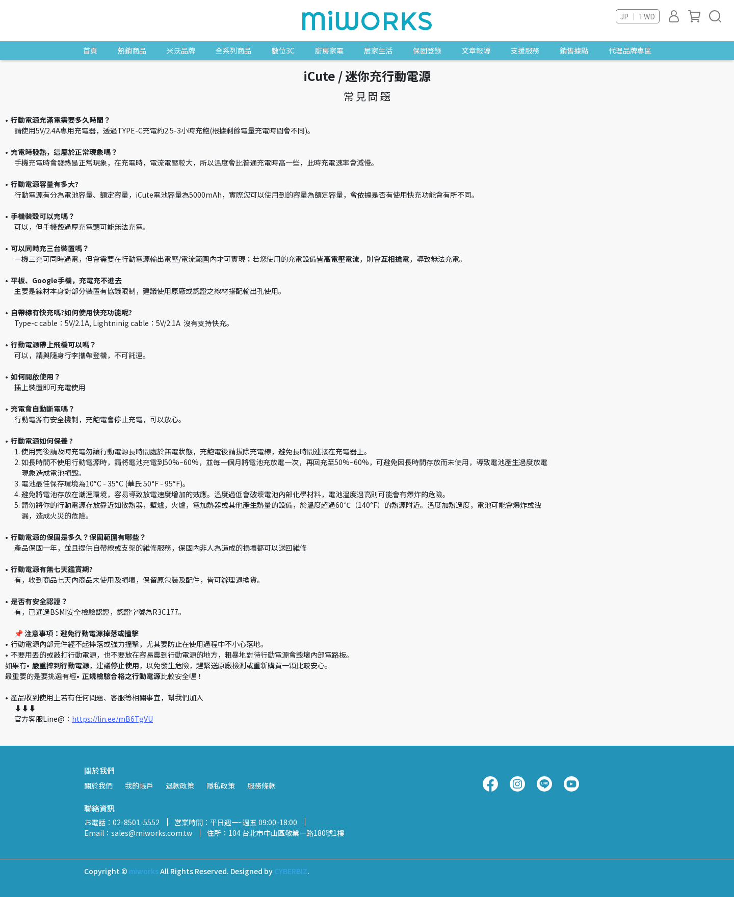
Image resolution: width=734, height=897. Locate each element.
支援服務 (525, 50)
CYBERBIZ (290, 871)
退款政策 (180, 785)
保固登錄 (427, 50)
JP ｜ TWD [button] (637, 16)
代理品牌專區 (630, 50)
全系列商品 (233, 50)
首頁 (90, 50)
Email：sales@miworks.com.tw (138, 833)
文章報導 (476, 50)
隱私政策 (220, 785)
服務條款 (261, 785)
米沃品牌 (181, 50)
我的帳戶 (139, 785)
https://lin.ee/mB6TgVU (112, 719)
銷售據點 (574, 50)
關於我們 (98, 785)
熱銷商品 (132, 50)
